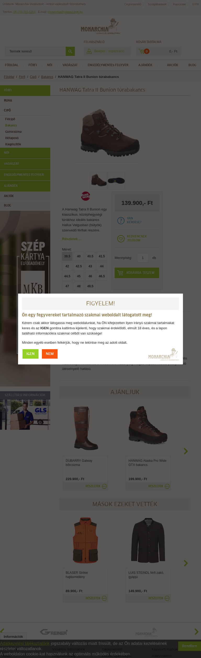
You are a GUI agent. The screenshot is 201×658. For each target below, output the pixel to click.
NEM (50, 354)
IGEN (30, 354)
